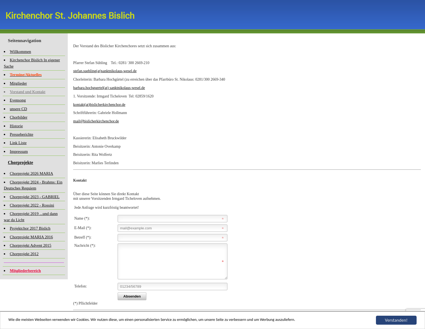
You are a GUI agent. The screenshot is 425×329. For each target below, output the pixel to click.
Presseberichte (21, 134)
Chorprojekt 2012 (24, 254)
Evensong (18, 100)
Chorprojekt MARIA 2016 (31, 237)
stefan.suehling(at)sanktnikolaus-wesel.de (105, 71)
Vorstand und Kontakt (27, 92)
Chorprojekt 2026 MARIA (31, 173)
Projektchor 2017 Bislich (30, 228)
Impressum (19, 151)
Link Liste (18, 143)
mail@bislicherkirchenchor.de (96, 121)
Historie (16, 126)
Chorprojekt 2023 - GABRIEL (35, 197)
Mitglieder (18, 83)
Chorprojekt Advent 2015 (30, 245)
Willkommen (20, 51)
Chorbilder (18, 117)
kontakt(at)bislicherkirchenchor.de (99, 105)
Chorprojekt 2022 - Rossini (32, 205)
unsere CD (18, 109)
